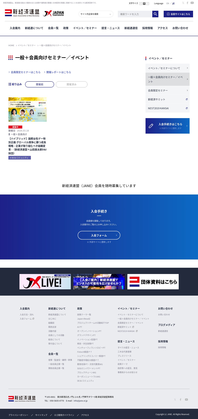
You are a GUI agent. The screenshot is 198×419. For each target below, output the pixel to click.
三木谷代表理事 (125, 351)
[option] (45, 281)
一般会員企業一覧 (56, 364)
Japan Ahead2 (83, 318)
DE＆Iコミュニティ (85, 380)
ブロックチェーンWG (86, 372)
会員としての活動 (56, 335)
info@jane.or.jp (80, 400)
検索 (155, 14)
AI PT (79, 326)
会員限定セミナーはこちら (26, 72)
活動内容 (52, 331)
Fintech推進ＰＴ (84, 351)
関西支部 (52, 326)
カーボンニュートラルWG (88, 376)
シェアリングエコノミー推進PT (91, 356)
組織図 (51, 322)
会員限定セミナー (158, 90)
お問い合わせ (180, 28)
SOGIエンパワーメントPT (88, 368)
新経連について (34, 28)
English (168, 3)
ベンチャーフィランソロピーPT (91, 347)
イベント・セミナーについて (130, 314)
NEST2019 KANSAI (158, 108)
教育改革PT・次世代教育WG (90, 364)
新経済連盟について (57, 314)
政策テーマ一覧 (84, 314)
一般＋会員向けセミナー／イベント (165, 79)
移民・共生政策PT (85, 343)
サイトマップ (41, 415)
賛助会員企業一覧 (56, 368)
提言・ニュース (110, 28)
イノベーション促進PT (87, 339)
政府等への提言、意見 (127, 368)
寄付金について (55, 343)
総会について (54, 339)
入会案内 (15, 28)
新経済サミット (156, 99)
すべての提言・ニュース (128, 347)
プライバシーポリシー (18, 415)
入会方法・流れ (27, 314)
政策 (65, 28)
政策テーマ (123, 364)
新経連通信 (131, 28)
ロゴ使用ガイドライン (64, 415)
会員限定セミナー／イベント (130, 322)
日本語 (173, 3)
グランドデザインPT (86, 335)
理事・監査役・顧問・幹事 (60, 359)
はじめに (52, 318)
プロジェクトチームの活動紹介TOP (93, 322)
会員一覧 (53, 28)
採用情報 (147, 28)
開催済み (72, 84)
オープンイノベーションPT (89, 331)
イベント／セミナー (85, 28)
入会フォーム (99, 235)
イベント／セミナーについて (164, 68)
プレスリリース (124, 355)
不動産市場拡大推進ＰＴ (88, 360)
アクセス (162, 28)
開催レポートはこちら (58, 72)
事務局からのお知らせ (127, 372)
